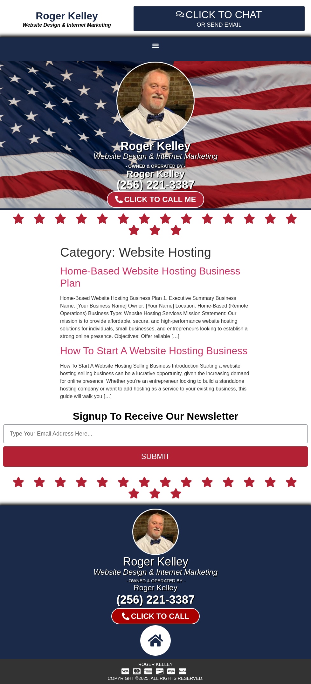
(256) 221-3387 (155, 184)
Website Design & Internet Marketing (67, 25)
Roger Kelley (67, 16)
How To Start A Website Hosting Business (153, 350)
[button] (155, 45)
